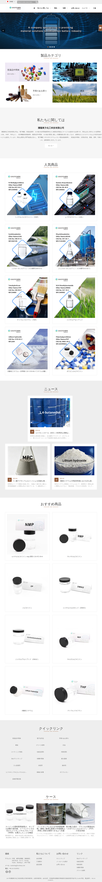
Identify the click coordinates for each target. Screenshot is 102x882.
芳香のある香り (64, 738)
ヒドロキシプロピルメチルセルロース (18, 771)
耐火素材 (64, 758)
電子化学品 (40, 738)
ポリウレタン (64, 771)
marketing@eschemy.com (18, 865)
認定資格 (39, 864)
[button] (3, 30)
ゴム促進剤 (16, 765)
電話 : (7, 868)
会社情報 (39, 858)
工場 (94, 8)
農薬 (16, 744)
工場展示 (39, 861)
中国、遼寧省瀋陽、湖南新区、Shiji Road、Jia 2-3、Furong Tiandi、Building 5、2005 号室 (21, 860)
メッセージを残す (62, 861)
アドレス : (8, 858)
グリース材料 (40, 744)
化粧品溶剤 (40, 751)
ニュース (86, 8)
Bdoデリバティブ (16, 758)
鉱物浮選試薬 (17, 778)
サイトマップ (60, 858)
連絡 (7, 853)
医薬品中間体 (17, 738)
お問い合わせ (75, 8)
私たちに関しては (44, 8)
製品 (57, 8)
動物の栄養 (40, 771)
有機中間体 (40, 758)
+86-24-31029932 (14, 868)
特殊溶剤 (64, 751)
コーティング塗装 (16, 751)
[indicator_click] (48, 47)
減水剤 (64, 765)
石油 (64, 744)
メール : (7, 865)
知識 (66, 8)
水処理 (40, 765)
